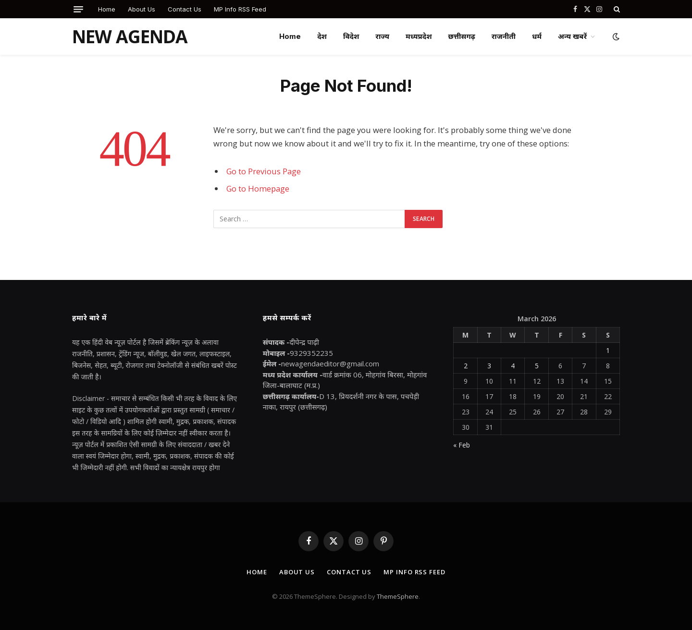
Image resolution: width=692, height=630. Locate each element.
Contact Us (184, 9)
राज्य (382, 36)
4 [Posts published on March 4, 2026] (513, 365)
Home (106, 9)
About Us (141, 9)
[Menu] (78, 9)
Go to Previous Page (263, 171)
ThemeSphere (398, 596)
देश (322, 36)
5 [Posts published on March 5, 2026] (537, 365)
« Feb (461, 444)
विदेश (351, 36)
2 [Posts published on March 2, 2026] (466, 365)
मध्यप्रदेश (419, 36)
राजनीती (504, 36)
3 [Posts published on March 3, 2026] (489, 365)
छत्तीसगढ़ (461, 36)
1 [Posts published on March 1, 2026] (608, 350)
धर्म (537, 36)
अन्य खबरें (572, 36)
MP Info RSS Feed (240, 9)
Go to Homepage (257, 188)
